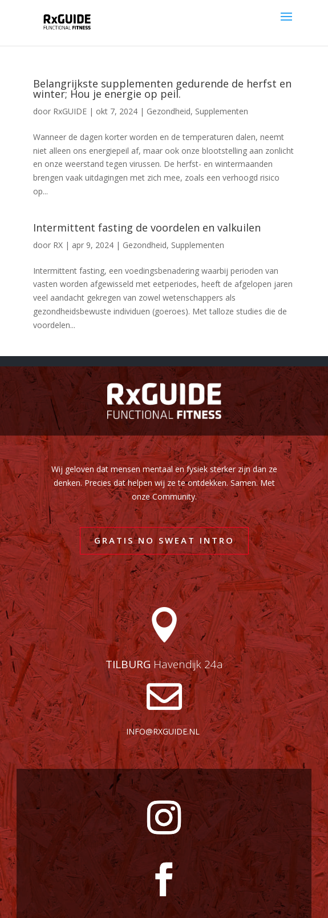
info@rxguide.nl (163, 731)
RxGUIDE (70, 111)
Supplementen (221, 111)
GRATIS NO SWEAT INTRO (164, 540)
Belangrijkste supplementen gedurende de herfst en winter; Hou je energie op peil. (162, 89)
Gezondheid (169, 111)
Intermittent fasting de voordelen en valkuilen (147, 227)
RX (58, 245)
